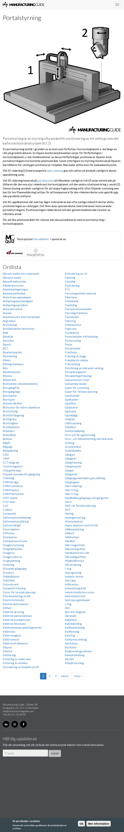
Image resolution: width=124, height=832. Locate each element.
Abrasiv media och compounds (21, 273)
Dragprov (9, 552)
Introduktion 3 (42, 239)
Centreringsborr (13, 466)
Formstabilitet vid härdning (81, 336)
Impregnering (73, 572)
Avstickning (10, 324)
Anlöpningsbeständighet (18, 301)
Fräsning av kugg (75, 356)
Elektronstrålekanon (15, 643)
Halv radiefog (73, 486)
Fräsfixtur (71, 352)
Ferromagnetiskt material (80, 293)
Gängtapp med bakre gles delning (85, 478)
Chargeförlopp (12, 470)
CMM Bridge (11, 482)
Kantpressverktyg (76, 639)
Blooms (7, 375)
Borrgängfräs (11, 387)
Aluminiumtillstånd (14, 293)
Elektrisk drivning (13, 612)
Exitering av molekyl (15, 663)
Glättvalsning (73, 423)
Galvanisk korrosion (77, 379)
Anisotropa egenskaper (17, 297)
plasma (58, 170)
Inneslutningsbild (75, 588)
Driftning (8, 564)
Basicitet (8, 340)
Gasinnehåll (72, 395)
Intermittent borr (75, 596)
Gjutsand (70, 411)
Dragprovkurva (12, 556)
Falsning (70, 277)
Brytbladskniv (11, 427)
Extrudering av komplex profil (21, 667)
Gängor (69, 470)
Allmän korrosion (13, 285)
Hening (69, 513)
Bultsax (7, 438)
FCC (67, 289)
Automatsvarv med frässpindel (21, 317)
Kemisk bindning (75, 655)
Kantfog (70, 635)
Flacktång (71, 305)
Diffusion (9, 533)
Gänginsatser (73, 466)
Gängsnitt (71, 474)
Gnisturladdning (75, 431)
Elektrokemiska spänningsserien (22, 627)
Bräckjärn (9, 431)
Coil (5, 505)
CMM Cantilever (13, 486)
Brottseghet (10, 423)
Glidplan (70, 419)
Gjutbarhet (71, 399)
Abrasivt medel (12, 277)
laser (50, 170)
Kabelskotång (73, 623)
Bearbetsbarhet (12, 352)
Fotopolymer (73, 348)
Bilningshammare (13, 364)
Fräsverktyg (72, 364)
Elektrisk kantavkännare (17, 615)
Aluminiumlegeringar (15, 289)
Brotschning (10, 411)
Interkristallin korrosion (79, 592)
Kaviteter (71, 647)
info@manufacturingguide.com (18, 711)
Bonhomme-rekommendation (20, 383)
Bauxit (7, 344)
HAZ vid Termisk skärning (80, 505)
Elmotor (8, 651)
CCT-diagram (11, 462)
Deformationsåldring (16, 521)
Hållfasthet (72, 537)
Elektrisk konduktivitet (16, 619)
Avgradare (9, 321)
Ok (81, 823)
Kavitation (71, 643)
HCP (68, 509)
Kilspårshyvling (74, 663)
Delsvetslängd (12, 525)
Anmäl (55, 753)
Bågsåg (7, 446)
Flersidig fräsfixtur (76, 313)
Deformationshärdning (17, 517)
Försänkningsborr (76, 372)
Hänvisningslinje (75, 549)
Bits (5, 368)
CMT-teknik (10, 498)
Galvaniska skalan (76, 383)
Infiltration (71, 584)
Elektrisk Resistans (14, 623)
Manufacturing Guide (22, 5)
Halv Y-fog (71, 493)
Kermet (69, 659)
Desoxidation (11, 529)
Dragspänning (11, 560)
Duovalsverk (10, 584)
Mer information (98, 823)
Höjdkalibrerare (74, 560)
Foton (68, 344)
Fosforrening (73, 340)
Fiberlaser (71, 297)
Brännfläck (9, 435)
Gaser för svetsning (77, 387)
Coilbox (7, 509)
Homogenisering (75, 517)
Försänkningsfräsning (78, 375)
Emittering (9, 655)
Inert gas (70, 580)
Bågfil (6, 442)
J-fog (68, 604)
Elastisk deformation (15, 604)
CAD (6, 454)
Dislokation (10, 537)
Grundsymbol (73, 446)
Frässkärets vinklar (76, 360)
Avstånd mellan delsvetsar (19, 328)
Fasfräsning (72, 285)
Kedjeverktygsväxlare (78, 651)
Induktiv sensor (74, 576)
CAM (6, 458)
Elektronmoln (11, 639)
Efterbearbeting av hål (16, 596)
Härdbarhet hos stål (77, 552)
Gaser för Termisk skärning (81, 391)
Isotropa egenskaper (77, 600)
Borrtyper (9, 399)
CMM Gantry (11, 490)
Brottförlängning (13, 415)
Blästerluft (9, 379)
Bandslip (8, 336)
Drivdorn (8, 572)
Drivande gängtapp (15, 568)
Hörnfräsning (73, 564)
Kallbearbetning (75, 627)
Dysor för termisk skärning (19, 592)
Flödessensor (73, 324)
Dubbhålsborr (11, 576)
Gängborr (71, 458)
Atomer (7, 313)
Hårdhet (70, 541)
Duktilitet (9, 580)
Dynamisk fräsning (14, 588)
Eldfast (7, 607)
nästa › (65, 676)
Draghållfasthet (13, 549)
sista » (78, 676)
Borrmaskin (10, 395)
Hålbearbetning (74, 529)
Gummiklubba (73, 450)
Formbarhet (72, 332)
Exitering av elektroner (17, 659)
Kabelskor (71, 619)
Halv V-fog (71, 490)
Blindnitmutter (12, 372)
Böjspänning (10, 450)
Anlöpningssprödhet (15, 305)
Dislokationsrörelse (15, 541)
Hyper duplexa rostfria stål (81, 525)
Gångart (70, 454)
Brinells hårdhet (12, 403)
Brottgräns (10, 419)
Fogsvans (71, 328)
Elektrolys (9, 631)
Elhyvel (7, 647)
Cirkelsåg (8, 478)
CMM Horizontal (13, 493)
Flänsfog (70, 321)
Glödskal (70, 427)
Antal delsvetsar (13, 309)
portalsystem (45, 180)
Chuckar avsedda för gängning (21, 474)
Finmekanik (71, 301)
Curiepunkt (9, 513)
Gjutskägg (71, 415)
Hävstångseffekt (75, 556)
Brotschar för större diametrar (21, 407)
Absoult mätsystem (14, 281)
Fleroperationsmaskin (78, 309)
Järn (67, 607)
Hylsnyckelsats (74, 521)
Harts (68, 501)
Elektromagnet (12, 635)
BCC (5, 348)
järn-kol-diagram (75, 612)
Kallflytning (72, 631)
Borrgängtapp (11, 391)
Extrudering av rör (76, 273)
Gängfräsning (73, 462)
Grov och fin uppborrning (80, 435)
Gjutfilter (70, 403)
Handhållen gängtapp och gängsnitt (87, 498)
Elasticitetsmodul (13, 600)
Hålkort (69, 533)
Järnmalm (70, 615)
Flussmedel (71, 317)
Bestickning (10, 356)
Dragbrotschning (13, 545)
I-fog (68, 568)
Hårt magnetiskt (75, 545)
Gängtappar (72, 482)
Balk (5, 332)
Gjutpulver (71, 407)
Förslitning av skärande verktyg (84, 368)
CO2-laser (9, 501)
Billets (7, 360)
